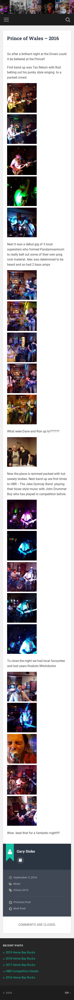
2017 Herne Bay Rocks (20, 965)
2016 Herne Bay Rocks (20, 977)
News (16, 883)
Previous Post (22, 902)
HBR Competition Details (22, 971)
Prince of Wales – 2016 (33, 38)
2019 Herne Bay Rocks (20, 952)
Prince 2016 (20, 890)
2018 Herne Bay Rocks (20, 958)
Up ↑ (68, 992)
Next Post (19, 908)
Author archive (20, 860)
